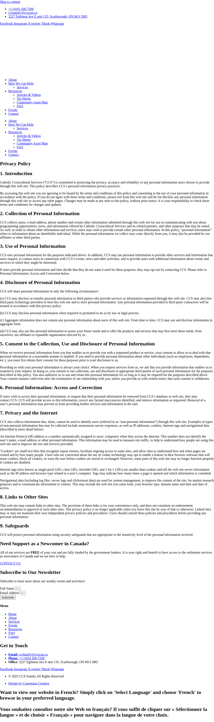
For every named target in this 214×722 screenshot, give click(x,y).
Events (13, 110)
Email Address (10, 593)
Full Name (7, 588)
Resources (15, 91)
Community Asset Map (32, 102)
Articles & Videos (29, 95)
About (12, 79)
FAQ (20, 106)
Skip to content (10, 2)
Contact (13, 113)
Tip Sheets (24, 98)
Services (22, 87)
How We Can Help (21, 83)
